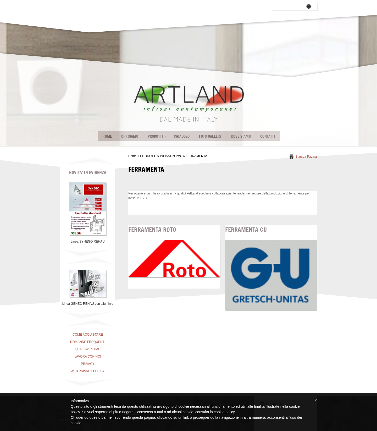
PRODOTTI (157, 136)
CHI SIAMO (129, 136)
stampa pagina (306, 156)
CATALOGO (182, 136)
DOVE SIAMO (241, 136)
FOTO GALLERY (210, 136)
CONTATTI (267, 136)
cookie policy (224, 412)
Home (107, 136)
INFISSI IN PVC (171, 156)
